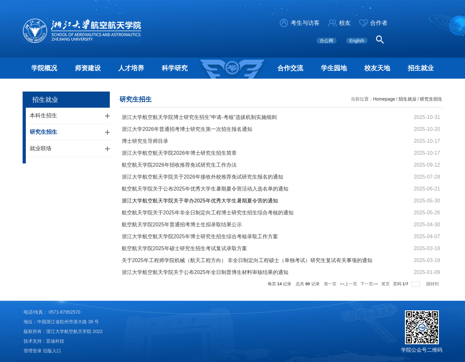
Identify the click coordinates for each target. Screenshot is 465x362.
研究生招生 (431, 99)
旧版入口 (52, 350)
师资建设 (88, 68)
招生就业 (421, 68)
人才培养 (131, 68)
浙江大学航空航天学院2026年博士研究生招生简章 (179, 153)
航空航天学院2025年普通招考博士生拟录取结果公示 (182, 224)
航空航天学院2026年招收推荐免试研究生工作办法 (179, 165)
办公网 (326, 40)
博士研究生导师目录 (145, 141)
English (356, 40)
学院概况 (44, 68)
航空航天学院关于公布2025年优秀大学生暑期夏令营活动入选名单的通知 (205, 188)
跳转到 (433, 283)
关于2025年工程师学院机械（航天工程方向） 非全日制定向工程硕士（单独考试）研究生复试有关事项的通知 (247, 260)
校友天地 (377, 68)
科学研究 (175, 68)
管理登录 (33, 350)
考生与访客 (305, 23)
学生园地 (334, 68)
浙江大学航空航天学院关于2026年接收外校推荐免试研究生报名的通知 (202, 177)
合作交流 (290, 68)
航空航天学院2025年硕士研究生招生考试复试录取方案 (184, 248)
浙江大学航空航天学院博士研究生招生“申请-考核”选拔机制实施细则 (199, 117)
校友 (345, 23)
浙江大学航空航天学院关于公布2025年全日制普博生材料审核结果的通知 (205, 272)
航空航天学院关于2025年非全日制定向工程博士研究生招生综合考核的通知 (208, 212)
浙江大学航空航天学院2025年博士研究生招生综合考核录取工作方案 (200, 236)
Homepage (384, 99)
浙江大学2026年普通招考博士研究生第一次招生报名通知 (187, 129)
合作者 (379, 23)
